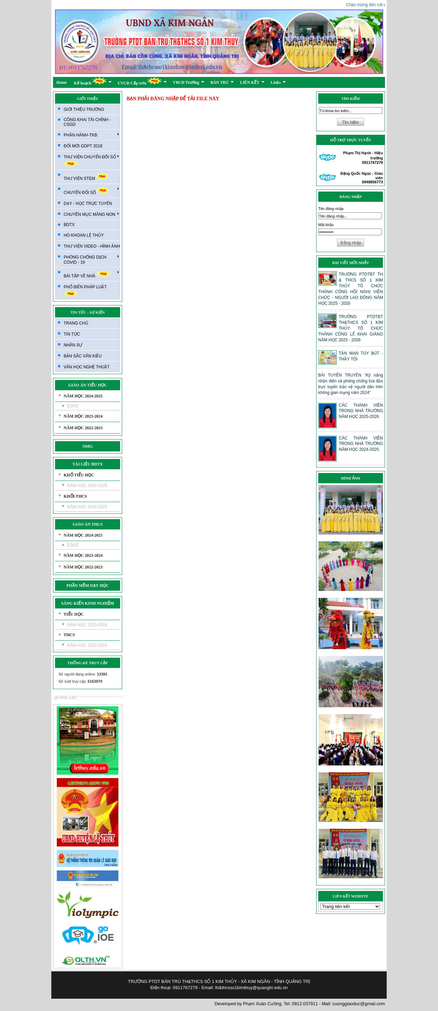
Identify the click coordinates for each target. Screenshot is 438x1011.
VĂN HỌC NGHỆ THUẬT (87, 367)
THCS (69, 634)
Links (278, 82)
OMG (87, 446)
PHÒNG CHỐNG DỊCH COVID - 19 (91, 259)
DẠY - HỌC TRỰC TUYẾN (88, 203)
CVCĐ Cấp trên (142, 81)
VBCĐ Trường (189, 82)
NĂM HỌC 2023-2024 (83, 416)
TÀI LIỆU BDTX (87, 464)
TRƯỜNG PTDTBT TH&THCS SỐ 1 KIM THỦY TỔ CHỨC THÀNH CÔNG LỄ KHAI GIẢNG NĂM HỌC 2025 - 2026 (350, 328)
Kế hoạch (93, 81)
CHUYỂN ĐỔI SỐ (91, 190)
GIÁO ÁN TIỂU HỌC (87, 385)
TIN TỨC (72, 334)
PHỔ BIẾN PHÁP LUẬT (85, 291)
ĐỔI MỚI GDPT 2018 (83, 146)
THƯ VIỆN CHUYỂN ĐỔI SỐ (91, 160)
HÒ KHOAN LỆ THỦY (84, 235)
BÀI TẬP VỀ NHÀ (91, 274)
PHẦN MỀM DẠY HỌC (87, 585)
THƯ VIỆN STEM (86, 176)
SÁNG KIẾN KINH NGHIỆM (87, 603)
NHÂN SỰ (73, 345)
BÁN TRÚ (222, 82)
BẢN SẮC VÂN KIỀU (83, 356)
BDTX (69, 224)
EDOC (73, 406)
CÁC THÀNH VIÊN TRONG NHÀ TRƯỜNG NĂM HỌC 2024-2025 (361, 444)
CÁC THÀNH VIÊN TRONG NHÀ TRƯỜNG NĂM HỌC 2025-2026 (361, 411)
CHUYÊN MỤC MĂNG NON (91, 214)
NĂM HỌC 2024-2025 (83, 396)
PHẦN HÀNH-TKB (91, 134)
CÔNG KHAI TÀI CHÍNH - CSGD (87, 122)
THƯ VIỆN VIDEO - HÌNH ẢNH (92, 246)
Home (61, 82)
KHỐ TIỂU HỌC (79, 475)
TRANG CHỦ (76, 323)
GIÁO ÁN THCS (88, 524)
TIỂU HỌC (73, 614)
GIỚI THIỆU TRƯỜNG (84, 109)
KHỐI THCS (75, 496)
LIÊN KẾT (252, 82)
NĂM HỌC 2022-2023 (83, 427)
